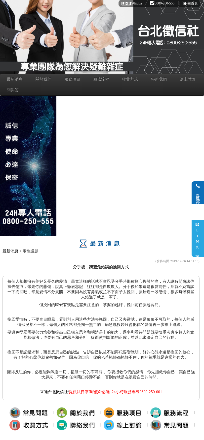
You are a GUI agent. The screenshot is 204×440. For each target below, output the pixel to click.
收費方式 (130, 79)
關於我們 (43, 79)
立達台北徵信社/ (54, 392)
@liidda (131, 3)
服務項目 (72, 79)
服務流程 (101, 79)
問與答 (13, 90)
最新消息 (15, 79)
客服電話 (198, 193)
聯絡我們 (159, 79)
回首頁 (190, 3)
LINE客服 (197, 238)
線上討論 (188, 79)
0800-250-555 (162, 3)
